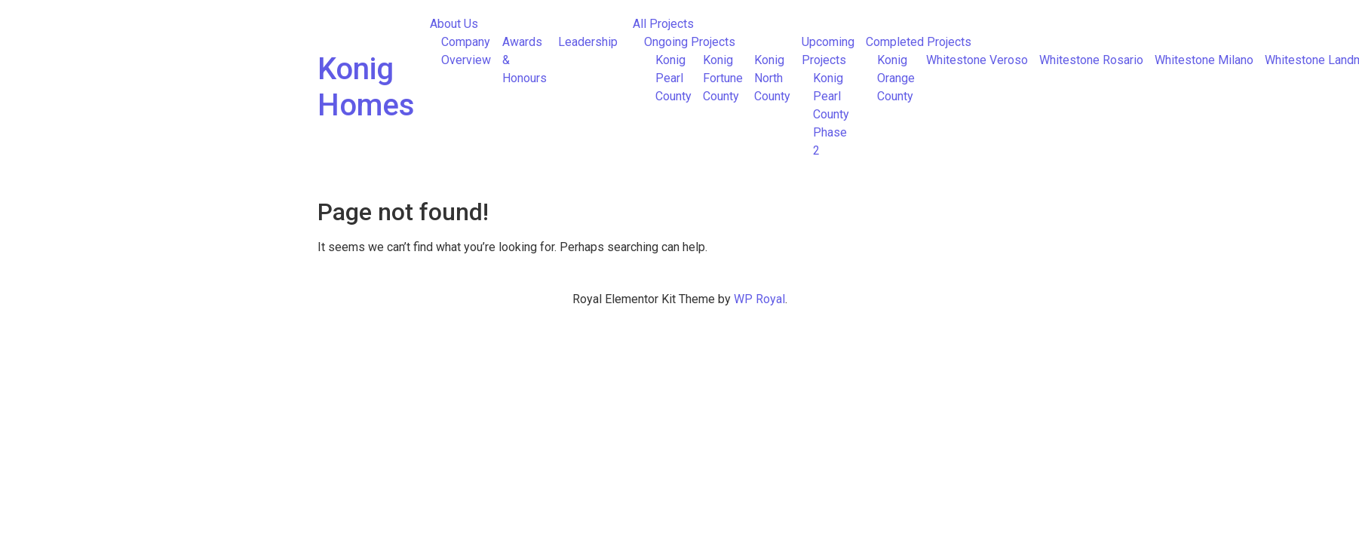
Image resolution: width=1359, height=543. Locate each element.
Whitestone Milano (1204, 60)
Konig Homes (366, 87)
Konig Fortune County (723, 78)
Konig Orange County (896, 78)
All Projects (663, 24)
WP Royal (759, 299)
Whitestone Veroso (977, 60)
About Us (454, 24)
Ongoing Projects (689, 42)
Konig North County (772, 78)
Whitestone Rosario (1091, 60)
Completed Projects (918, 42)
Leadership (588, 42)
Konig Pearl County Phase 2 (831, 114)
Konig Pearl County (673, 78)
